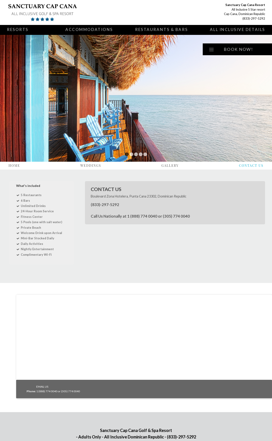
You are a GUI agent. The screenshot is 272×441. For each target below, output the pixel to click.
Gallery (170, 165)
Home (14, 165)
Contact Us (251, 165)
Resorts (17, 29)
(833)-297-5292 (253, 18)
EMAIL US (42, 386)
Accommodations (89, 29)
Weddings (90, 165)
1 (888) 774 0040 (142, 216)
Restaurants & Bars (161, 29)
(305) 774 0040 (176, 216)
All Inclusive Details (237, 29)
